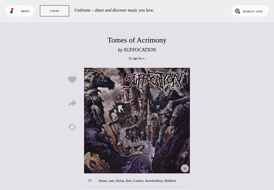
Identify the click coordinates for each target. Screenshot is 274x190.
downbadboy (153, 181)
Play (137, 120)
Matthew (170, 181)
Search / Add (248, 11)
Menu (25, 11)
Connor (138, 181)
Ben (128, 181)
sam (111, 181)
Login (54, 10)
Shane (102, 181)
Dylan (120, 181)
